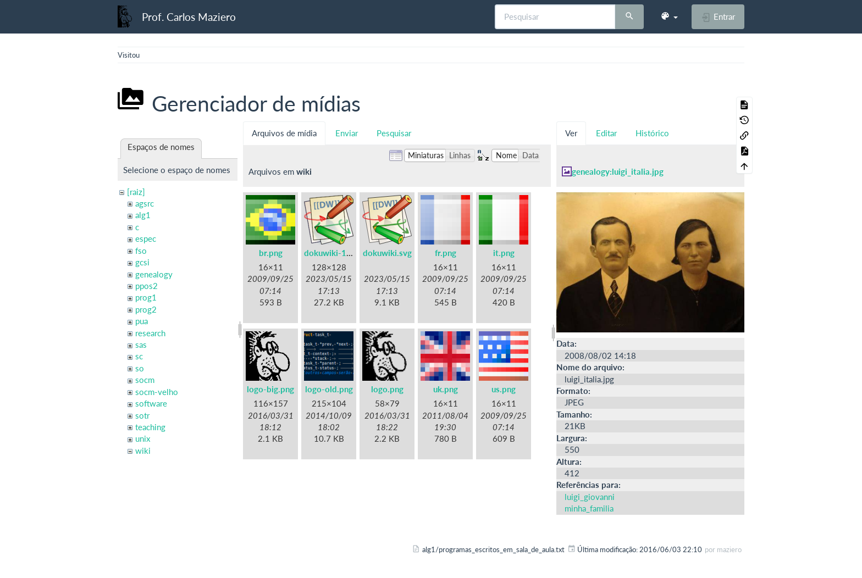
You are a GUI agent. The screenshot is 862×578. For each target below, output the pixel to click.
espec (145, 238)
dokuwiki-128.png (338, 253)
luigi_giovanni (590, 497)
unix (142, 438)
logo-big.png (270, 389)
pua (141, 321)
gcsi (142, 262)
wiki (143, 450)
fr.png (445, 253)
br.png (271, 253)
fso (141, 250)
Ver (571, 133)
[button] (669, 16)
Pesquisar (394, 133)
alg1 (143, 215)
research (150, 333)
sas (141, 344)
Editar (606, 133)
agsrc (144, 203)
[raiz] (136, 192)
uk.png (445, 389)
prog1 (146, 297)
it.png (504, 253)
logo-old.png (329, 389)
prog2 (146, 309)
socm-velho (156, 392)
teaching (150, 427)
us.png (503, 389)
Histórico (652, 133)
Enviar (346, 133)
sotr (142, 415)
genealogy (154, 274)
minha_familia (589, 508)
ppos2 (146, 286)
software (151, 403)
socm (144, 380)
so (139, 368)
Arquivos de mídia (284, 133)
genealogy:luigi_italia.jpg (618, 171)
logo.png (387, 389)
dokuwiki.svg (387, 253)
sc (139, 356)
